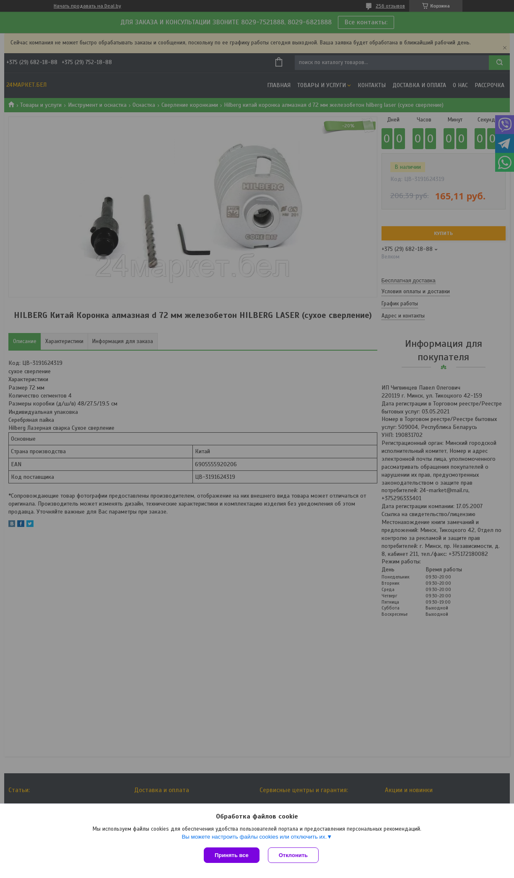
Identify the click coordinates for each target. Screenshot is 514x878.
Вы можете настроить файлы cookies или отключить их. (254, 837)
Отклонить (293, 855)
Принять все (232, 855)
